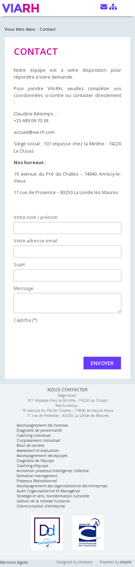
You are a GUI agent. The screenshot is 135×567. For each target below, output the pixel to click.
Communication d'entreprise (41, 506)
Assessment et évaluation (38, 450)
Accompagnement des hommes (42, 425)
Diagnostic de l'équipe (35, 460)
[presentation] (68, 339)
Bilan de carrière (30, 445)
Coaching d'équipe (32, 465)
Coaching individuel (34, 435)
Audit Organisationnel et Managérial (48, 490)
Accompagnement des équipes (42, 455)
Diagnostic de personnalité (39, 430)
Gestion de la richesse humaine (43, 501)
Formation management (37, 475)
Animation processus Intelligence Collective (53, 470)
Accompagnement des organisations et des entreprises (62, 485)
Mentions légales (14, 562)
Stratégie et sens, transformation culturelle (53, 495)
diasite (125, 561)
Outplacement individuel (38, 440)
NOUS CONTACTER (67, 389)
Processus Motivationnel (37, 480)
